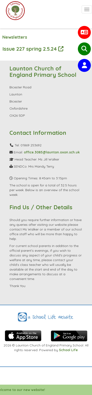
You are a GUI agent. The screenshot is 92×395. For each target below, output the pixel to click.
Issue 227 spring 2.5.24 (32, 48)
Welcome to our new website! (25, 390)
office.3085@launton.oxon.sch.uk (52, 152)
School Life (68, 350)
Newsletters (14, 37)
